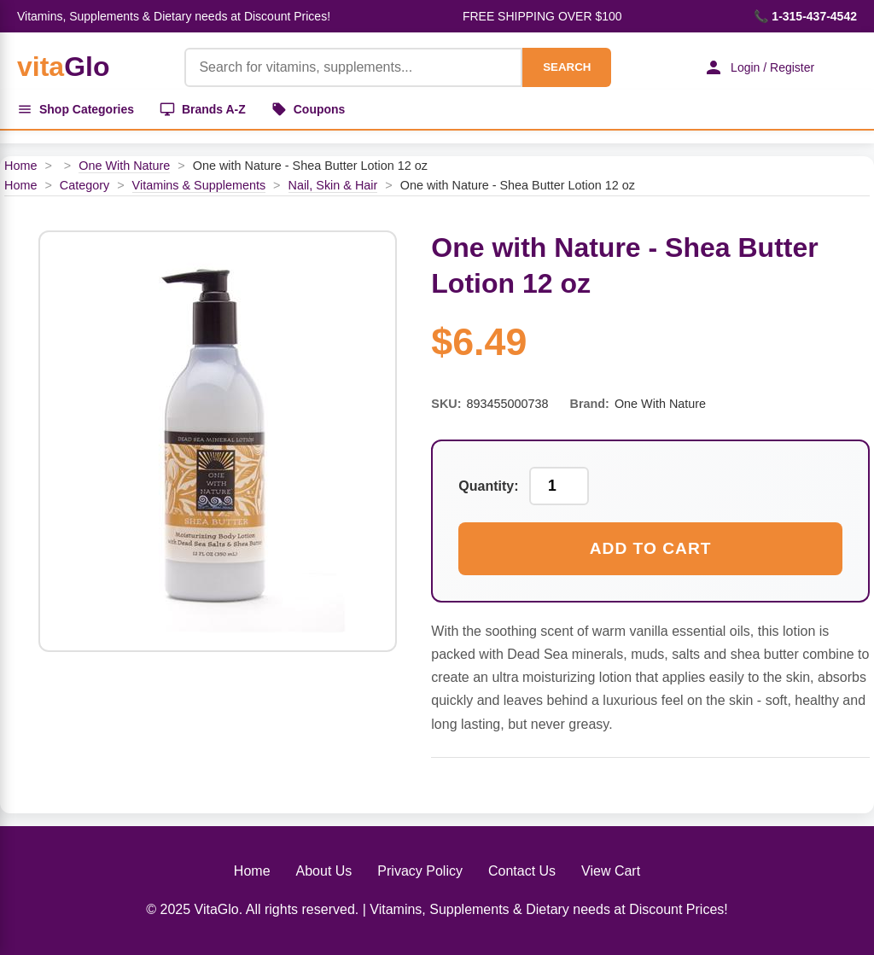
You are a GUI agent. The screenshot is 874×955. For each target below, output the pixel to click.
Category (84, 185)
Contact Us (522, 871)
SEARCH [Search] (567, 67)
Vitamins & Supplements (199, 185)
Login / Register (758, 67)
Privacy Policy (420, 871)
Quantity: (488, 486)
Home (20, 165)
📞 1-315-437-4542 (805, 16)
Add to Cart (651, 548)
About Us (324, 871)
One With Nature (124, 165)
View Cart (610, 871)
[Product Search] (353, 67)
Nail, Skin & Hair (333, 185)
